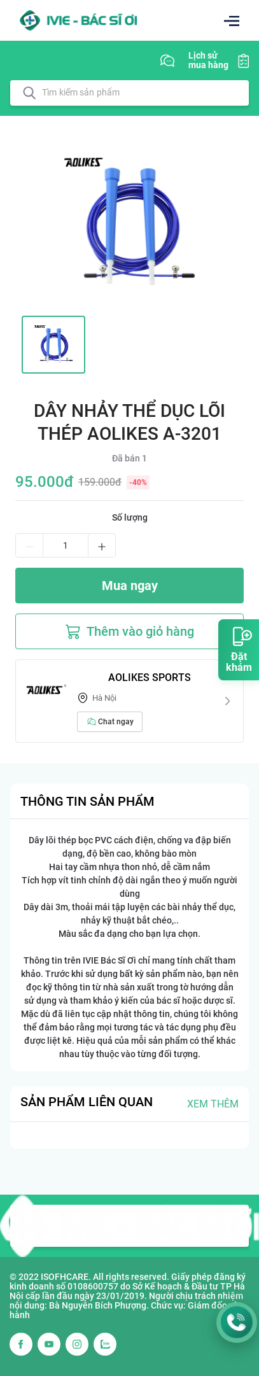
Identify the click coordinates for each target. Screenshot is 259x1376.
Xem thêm (213, 1104)
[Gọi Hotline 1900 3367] (236, 1322)
